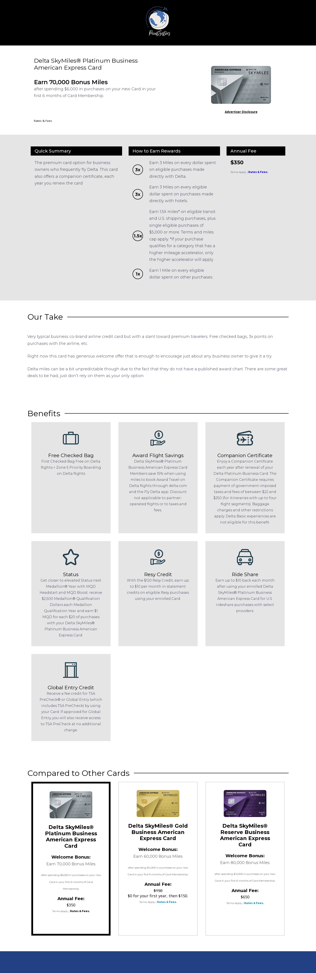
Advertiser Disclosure (241, 112)
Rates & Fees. (258, 172)
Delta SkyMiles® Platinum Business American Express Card (71, 836)
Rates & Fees (43, 121)
